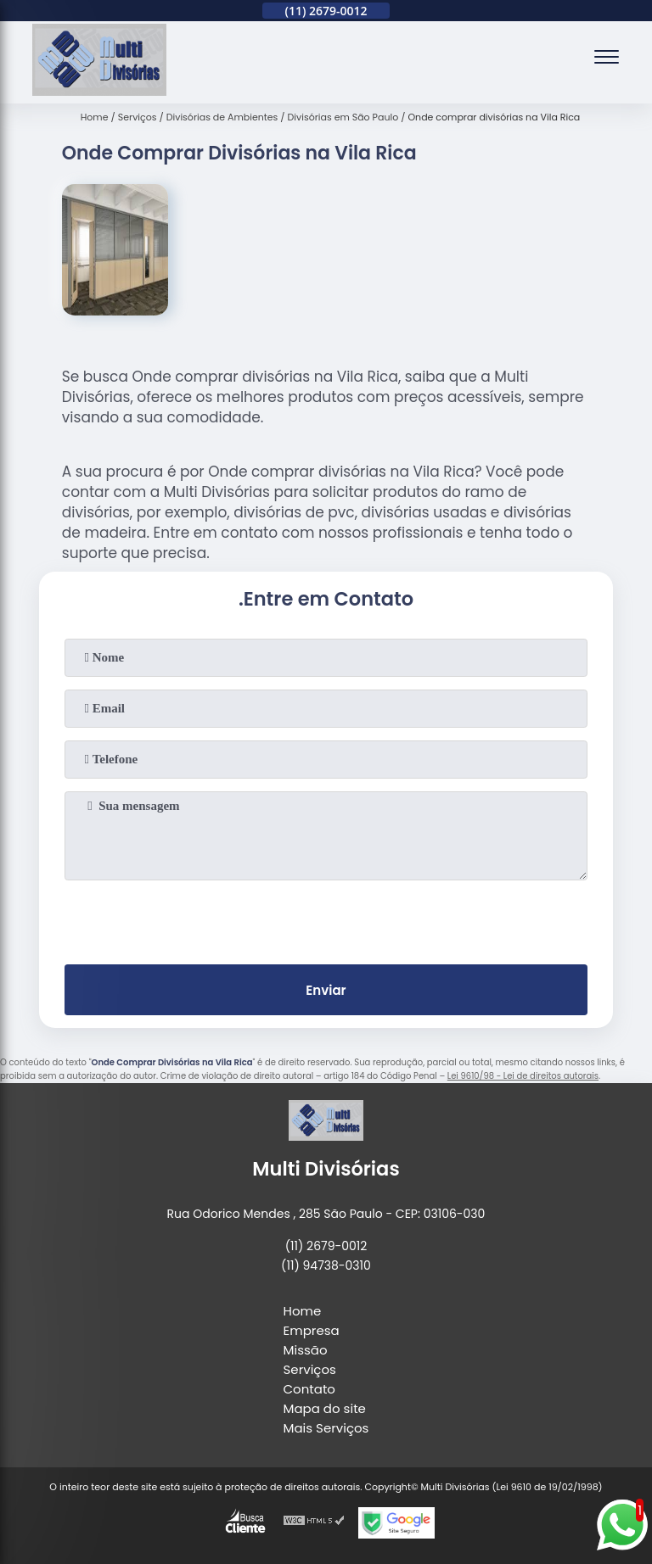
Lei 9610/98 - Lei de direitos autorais (523, 1076)
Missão (306, 1350)
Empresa (312, 1330)
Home (303, 1311)
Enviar (326, 990)
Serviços (310, 1369)
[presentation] (326, 918)
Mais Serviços (326, 1428)
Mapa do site (325, 1408)
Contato (309, 1389)
